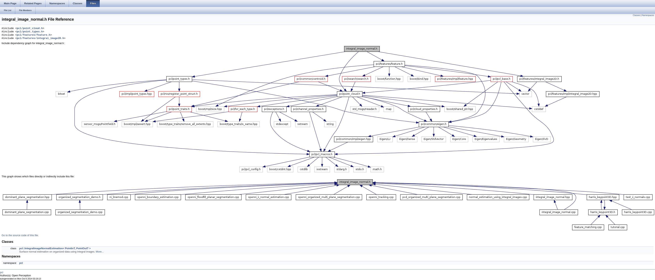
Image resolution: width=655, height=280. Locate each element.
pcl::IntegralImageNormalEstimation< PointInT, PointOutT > (55, 248)
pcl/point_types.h (30, 32)
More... (100, 251)
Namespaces (648, 15)
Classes (636, 15)
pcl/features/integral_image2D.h (40, 38)
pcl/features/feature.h (33, 35)
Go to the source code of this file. (20, 235)
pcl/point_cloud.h (30, 28)
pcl (21, 262)
